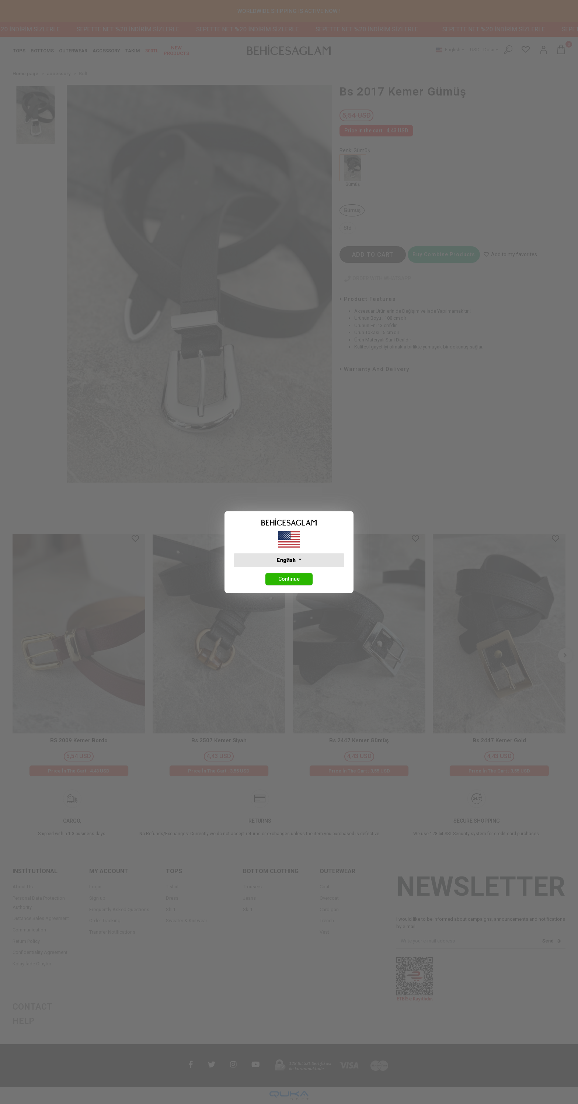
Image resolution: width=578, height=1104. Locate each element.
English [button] (286, 560)
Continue (289, 579)
